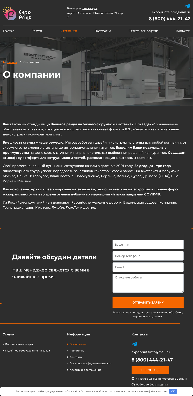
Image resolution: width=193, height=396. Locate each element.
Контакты (183, 31)
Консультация (150, 370)
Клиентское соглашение (85, 369)
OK (173, 391)
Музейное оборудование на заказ (27, 350)
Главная (8, 31)
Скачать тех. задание (144, 31)
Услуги (37, 31)
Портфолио (103, 31)
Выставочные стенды (19, 344)
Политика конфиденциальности (91, 363)
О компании (68, 31)
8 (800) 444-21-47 (169, 19)
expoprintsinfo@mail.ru (171, 12)
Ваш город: (84, 8)
